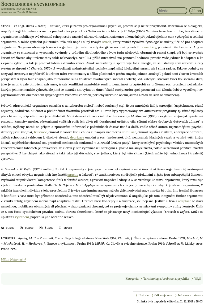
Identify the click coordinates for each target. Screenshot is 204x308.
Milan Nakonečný (13, 259)
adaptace (184, 201)
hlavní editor (8, 12)
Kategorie (131, 278)
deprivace (77, 137)
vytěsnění (22, 217)
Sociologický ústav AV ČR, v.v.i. (18, 9)
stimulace (129, 132)
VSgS (197, 278)
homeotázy (148, 47)
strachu (72, 174)
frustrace (40, 132)
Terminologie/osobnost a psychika (166, 278)
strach (106, 42)
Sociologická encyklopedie (33, 3)
